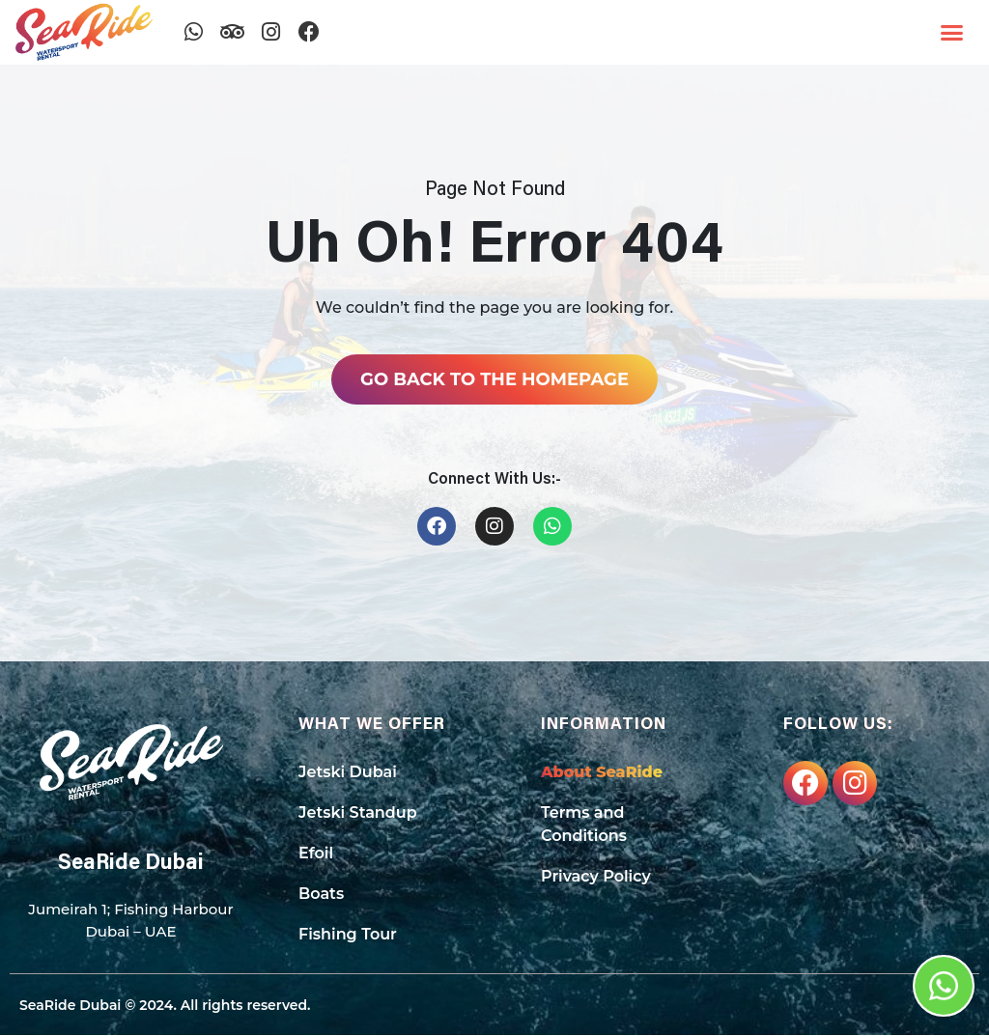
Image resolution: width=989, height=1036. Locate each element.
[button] (952, 32)
